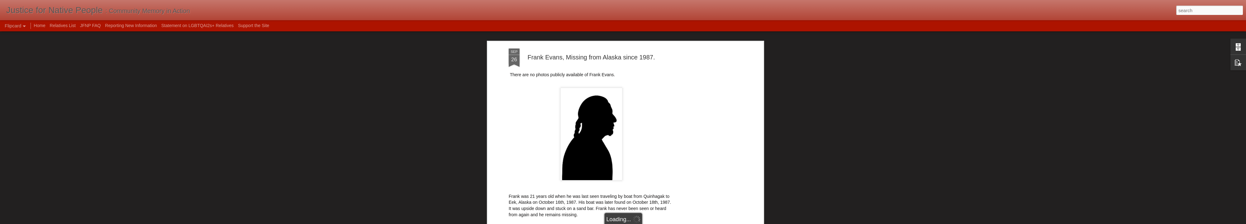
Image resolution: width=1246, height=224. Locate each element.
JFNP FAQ (90, 25)
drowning (562, 152)
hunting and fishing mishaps (628, 152)
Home (39, 25)
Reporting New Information (131, 25)
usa (596, 157)
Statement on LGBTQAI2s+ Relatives (197, 25)
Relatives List (63, 25)
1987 (531, 152)
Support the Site (253, 25)
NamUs (516, 116)
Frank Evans (585, 152)
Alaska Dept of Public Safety (536, 122)
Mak (623, 144)
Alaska (544, 152)
